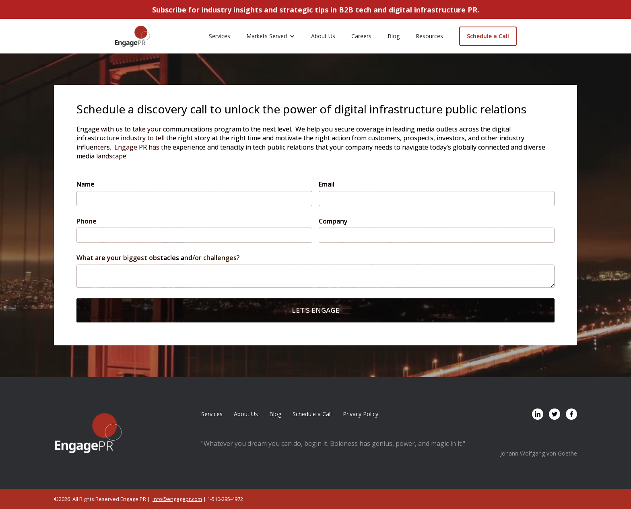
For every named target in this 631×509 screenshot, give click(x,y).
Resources (429, 36)
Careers (361, 36)
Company (333, 221)
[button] (270, 36)
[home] (132, 36)
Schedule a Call (488, 36)
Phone (86, 221)
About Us (323, 36)
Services (219, 36)
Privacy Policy (360, 414)
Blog (394, 36)
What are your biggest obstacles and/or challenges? (158, 257)
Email (326, 184)
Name (85, 184)
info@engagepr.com (177, 499)
